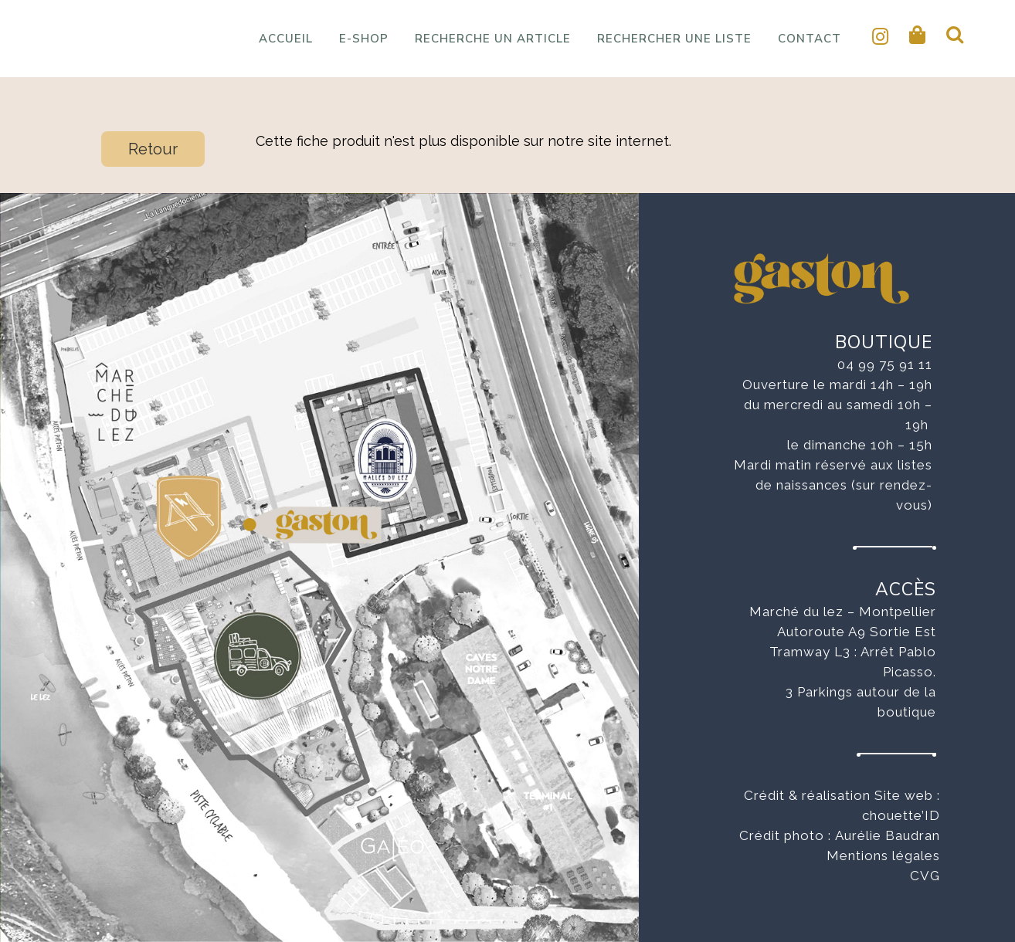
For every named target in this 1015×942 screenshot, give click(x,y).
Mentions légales (883, 855)
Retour (153, 149)
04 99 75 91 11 (884, 364)
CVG (925, 875)
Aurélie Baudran (887, 835)
